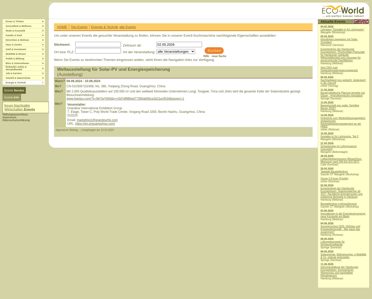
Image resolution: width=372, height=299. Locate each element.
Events (14, 90)
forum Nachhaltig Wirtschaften (19, 107)
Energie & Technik (104, 27)
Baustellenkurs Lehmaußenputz (339, 203)
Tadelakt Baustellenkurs (334, 171)
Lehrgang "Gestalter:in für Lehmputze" (343, 29)
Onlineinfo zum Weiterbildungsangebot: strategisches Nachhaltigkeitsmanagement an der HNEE (343, 122)
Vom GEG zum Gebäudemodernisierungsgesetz (339, 69)
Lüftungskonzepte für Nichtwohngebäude (333, 243)
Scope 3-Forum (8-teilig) (334, 178)
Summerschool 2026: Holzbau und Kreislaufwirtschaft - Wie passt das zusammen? (340, 229)
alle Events (127, 27)
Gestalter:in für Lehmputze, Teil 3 (340, 136)
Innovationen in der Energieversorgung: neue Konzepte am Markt (343, 215)
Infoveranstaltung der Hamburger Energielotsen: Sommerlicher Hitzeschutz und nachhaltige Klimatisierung (340, 271)
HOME (62, 27)
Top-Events (79, 27)
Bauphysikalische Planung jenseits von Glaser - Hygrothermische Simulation (343, 94)
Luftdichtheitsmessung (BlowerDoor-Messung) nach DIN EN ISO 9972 (341, 160)
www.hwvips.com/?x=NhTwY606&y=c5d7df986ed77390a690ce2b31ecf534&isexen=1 (125, 98)
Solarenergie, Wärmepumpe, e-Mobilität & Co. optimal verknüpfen (343, 256)
